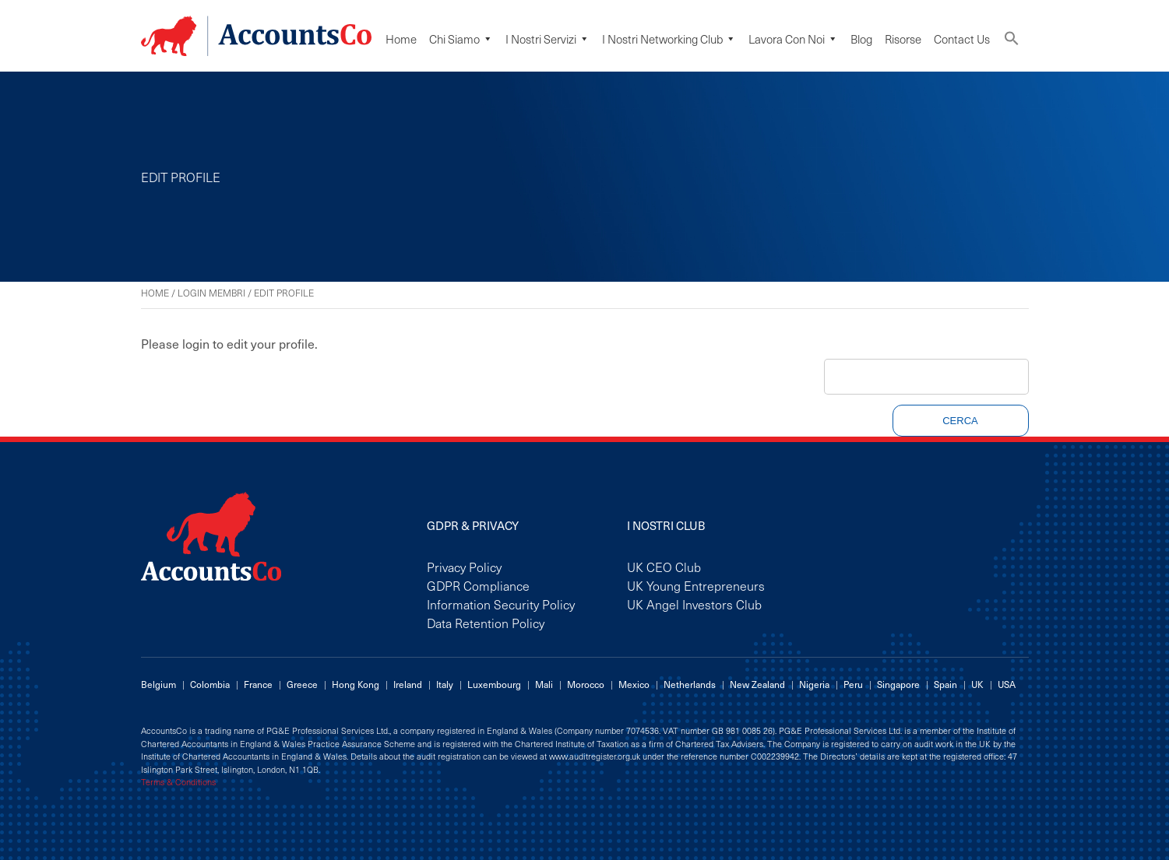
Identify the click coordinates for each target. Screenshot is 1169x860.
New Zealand (757, 684)
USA (1007, 684)
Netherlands (690, 684)
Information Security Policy (501, 604)
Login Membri (211, 293)
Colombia (210, 684)
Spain (945, 684)
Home (401, 38)
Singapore (898, 684)
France (258, 684)
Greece (302, 684)
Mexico (634, 684)
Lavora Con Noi (793, 38)
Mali (544, 684)
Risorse (903, 38)
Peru (853, 684)
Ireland (407, 684)
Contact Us (962, 38)
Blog (861, 38)
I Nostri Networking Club (669, 38)
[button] (1011, 41)
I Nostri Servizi (547, 38)
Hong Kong (355, 684)
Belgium (158, 684)
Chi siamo (461, 38)
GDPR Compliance (478, 585)
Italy (444, 684)
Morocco (585, 684)
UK (977, 684)
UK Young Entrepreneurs (696, 585)
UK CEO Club (664, 566)
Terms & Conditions (178, 782)
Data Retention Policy (485, 622)
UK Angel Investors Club (694, 604)
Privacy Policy (464, 566)
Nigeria (814, 684)
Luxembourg (494, 684)
